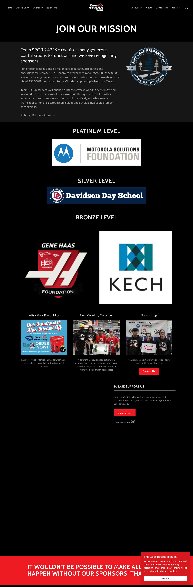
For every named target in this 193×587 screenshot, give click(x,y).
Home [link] (9, 7)
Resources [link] (136, 7)
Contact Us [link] (162, 7)
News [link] (149, 7)
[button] (22, 7)
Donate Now (125, 413)
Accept (165, 578)
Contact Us (149, 371)
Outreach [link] (38, 7)
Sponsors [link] (52, 7)
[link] (96, 7)
